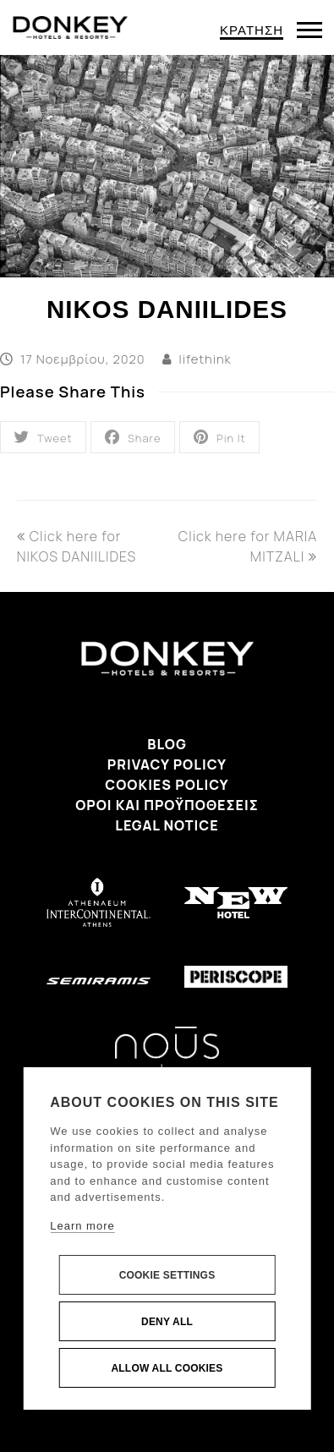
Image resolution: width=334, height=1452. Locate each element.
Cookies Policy (166, 784)
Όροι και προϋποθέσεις (167, 805)
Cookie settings (167, 1275)
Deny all (167, 1322)
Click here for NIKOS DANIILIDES (76, 546)
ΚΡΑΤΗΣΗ (251, 30)
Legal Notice (166, 825)
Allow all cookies (166, 1368)
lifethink (205, 358)
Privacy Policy (167, 764)
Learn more (82, 1225)
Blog (167, 744)
